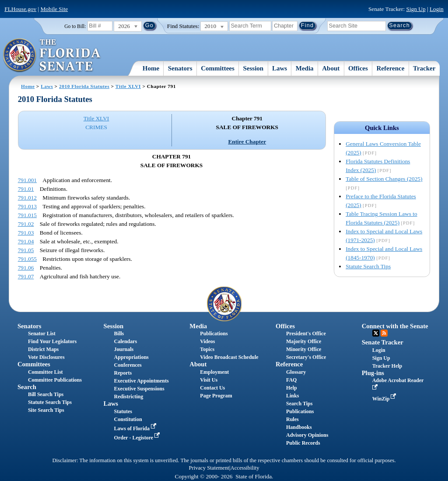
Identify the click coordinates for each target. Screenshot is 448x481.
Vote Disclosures (46, 357)
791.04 (26, 241)
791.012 (27, 197)
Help (291, 388)
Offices (358, 68)
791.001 (27, 180)
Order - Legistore (138, 438)
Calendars (125, 341)
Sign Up (416, 9)
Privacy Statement (209, 468)
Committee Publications (55, 380)
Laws (279, 68)
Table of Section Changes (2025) (384, 179)
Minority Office (303, 349)
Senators (180, 68)
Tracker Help (387, 366)
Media (305, 68)
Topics (207, 349)
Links (292, 396)
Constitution (128, 419)
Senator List (42, 333)
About (331, 68)
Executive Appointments (141, 381)
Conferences (128, 365)
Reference (391, 68)
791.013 (27, 206)
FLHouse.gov (20, 9)
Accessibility (245, 468)
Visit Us (208, 380)
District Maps (43, 349)
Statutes (123, 411)
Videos (207, 341)
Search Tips (299, 403)
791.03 (26, 232)
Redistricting (129, 396)
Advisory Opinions (307, 435)
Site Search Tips (46, 410)
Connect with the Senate (395, 326)
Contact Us (212, 388)
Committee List (45, 372)
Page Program (216, 396)
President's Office (306, 333)
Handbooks (299, 427)
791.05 (26, 250)
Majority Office (303, 341)
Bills (119, 333)
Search (27, 386)
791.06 (26, 267)
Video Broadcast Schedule (229, 357)
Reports (123, 373)
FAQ (291, 380)
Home (151, 68)
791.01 (26, 189)
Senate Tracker (382, 342)
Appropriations (131, 357)
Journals (124, 349)
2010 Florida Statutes (84, 86)
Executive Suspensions (139, 389)
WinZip (385, 399)
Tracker (424, 68)
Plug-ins (373, 372)
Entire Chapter (247, 141)
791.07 (26, 276)
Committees (217, 68)
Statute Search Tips (368, 266)
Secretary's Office (306, 357)
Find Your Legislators (52, 341)
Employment (214, 372)
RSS (384, 333)
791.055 (27, 259)
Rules (292, 419)
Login (437, 9)
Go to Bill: (75, 26)
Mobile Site (54, 9)
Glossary (296, 372)
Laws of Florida (136, 428)
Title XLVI (128, 86)
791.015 (27, 215)
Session (253, 68)
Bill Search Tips (45, 394)
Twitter (375, 333)
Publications (214, 333)
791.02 (26, 224)
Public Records (303, 443)
